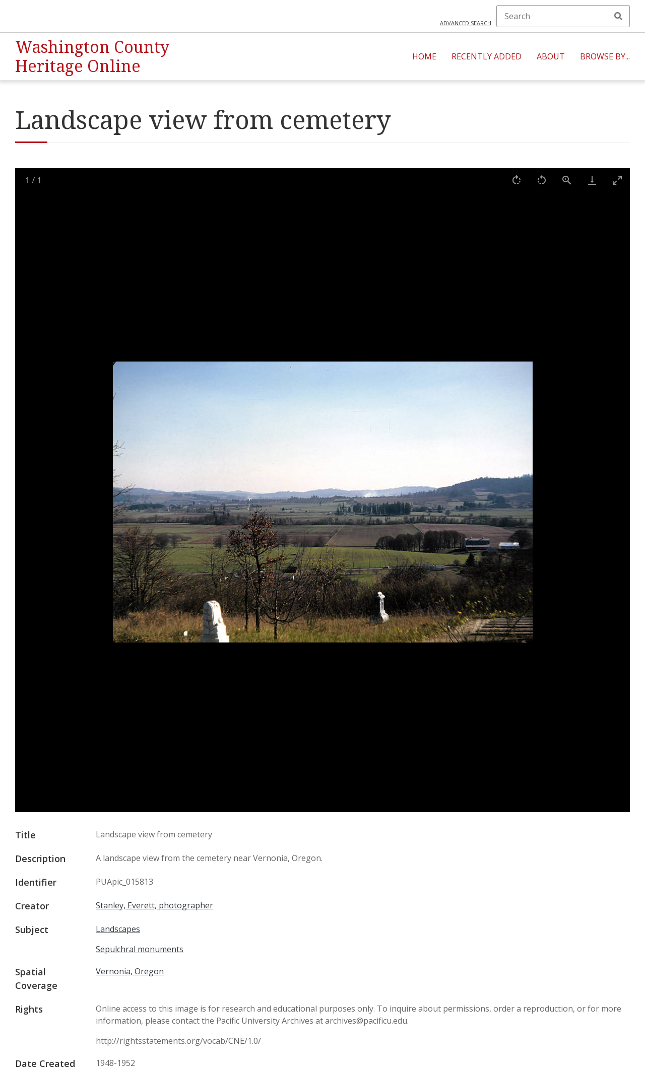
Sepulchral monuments (139, 949)
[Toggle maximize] (617, 180)
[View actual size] (566, 180)
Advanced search (465, 23)
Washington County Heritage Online (92, 56)
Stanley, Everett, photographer (154, 905)
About (551, 56)
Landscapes (118, 929)
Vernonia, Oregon (130, 971)
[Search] (563, 16)
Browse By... (605, 56)
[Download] (592, 180)
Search (618, 16)
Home (424, 56)
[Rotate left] (541, 180)
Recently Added (487, 56)
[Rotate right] (516, 180)
